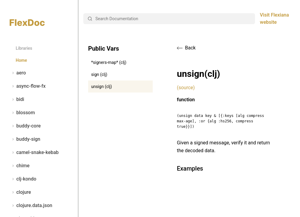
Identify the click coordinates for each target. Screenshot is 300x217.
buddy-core (25, 126)
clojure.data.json (31, 206)
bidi (17, 99)
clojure (20, 192)
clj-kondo (23, 179)
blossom (22, 113)
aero (18, 73)
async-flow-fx (28, 86)
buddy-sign (25, 139)
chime (20, 166)
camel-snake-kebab (34, 152)
